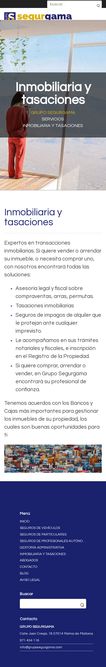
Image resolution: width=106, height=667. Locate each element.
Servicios (53, 119)
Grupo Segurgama (53, 112)
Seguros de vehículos (40, 528)
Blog (24, 573)
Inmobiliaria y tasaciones (43, 554)
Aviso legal (30, 580)
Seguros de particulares (43, 534)
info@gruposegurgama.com (41, 647)
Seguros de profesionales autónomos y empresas (53, 541)
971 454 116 (29, 640)
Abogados (29, 560)
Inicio (24, 521)
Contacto (28, 567)
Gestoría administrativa (42, 547)
